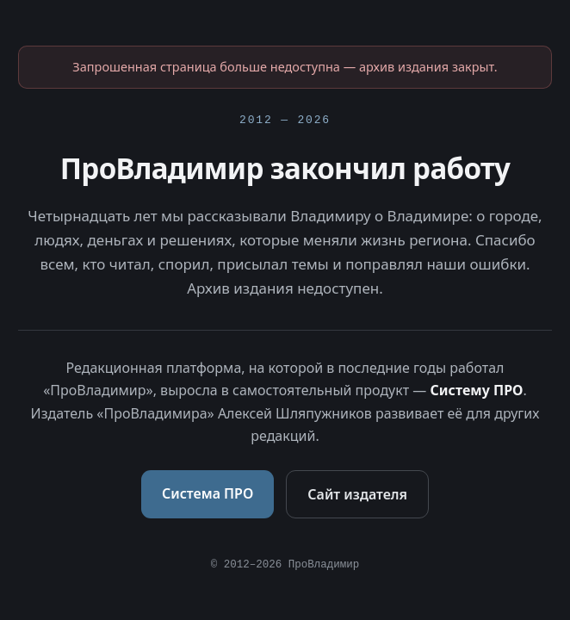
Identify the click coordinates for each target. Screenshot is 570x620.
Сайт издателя (357, 494)
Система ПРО (207, 493)
